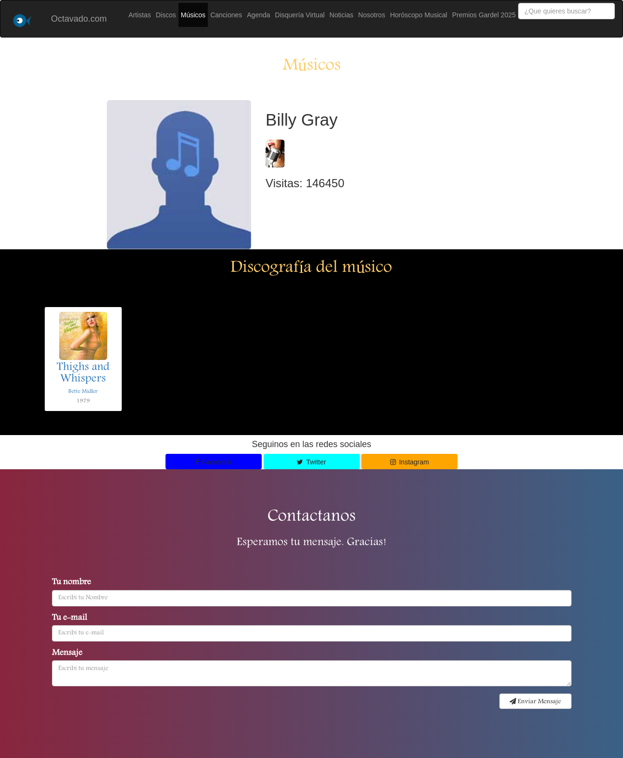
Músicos (193, 15)
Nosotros (371, 15)
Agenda (258, 15)
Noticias (342, 15)
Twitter (311, 462)
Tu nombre (71, 582)
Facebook (213, 462)
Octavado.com (79, 19)
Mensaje (67, 653)
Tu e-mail (69, 618)
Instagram (409, 462)
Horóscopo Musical (418, 15)
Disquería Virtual (300, 15)
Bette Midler (83, 391)
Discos (166, 15)
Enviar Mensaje (535, 701)
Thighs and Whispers (83, 373)
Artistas (139, 15)
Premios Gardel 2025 (484, 15)
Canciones (226, 15)
